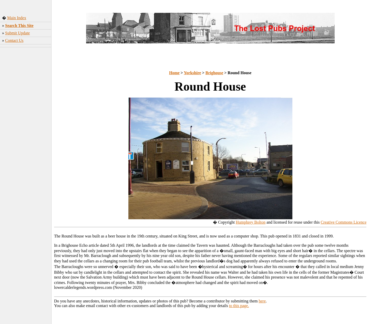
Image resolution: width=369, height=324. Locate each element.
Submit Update (17, 33)
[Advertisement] (26, 130)
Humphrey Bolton (250, 222)
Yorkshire (192, 73)
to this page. (239, 305)
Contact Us (14, 40)
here (262, 301)
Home (174, 73)
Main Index (16, 18)
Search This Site (19, 25)
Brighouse (214, 73)
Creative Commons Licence (343, 222)
